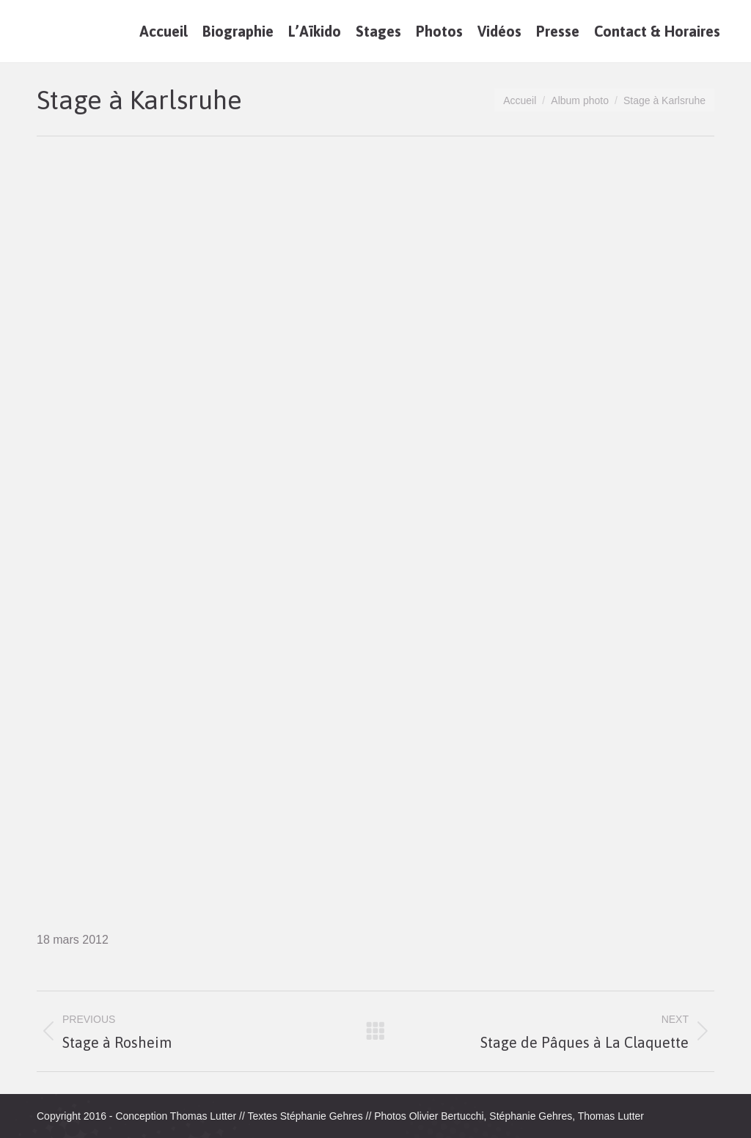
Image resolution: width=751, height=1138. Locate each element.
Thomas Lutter (203, 1116)
